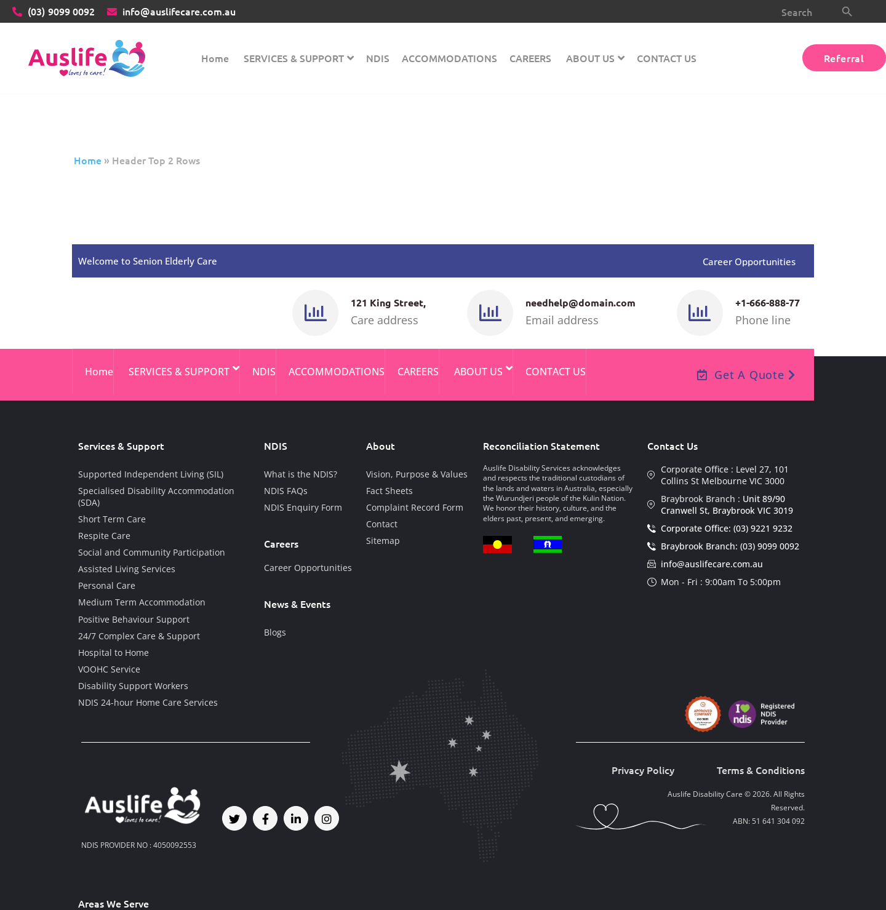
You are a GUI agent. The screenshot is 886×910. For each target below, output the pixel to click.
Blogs (275, 632)
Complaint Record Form (414, 507)
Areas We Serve (113, 903)
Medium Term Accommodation (142, 602)
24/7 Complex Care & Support (139, 636)
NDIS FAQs (286, 491)
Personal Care (106, 585)
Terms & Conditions (761, 769)
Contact (381, 524)
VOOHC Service (109, 669)
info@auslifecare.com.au (171, 11)
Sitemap (383, 540)
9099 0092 (53, 11)
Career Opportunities (749, 261)
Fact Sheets (389, 491)
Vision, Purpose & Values (417, 474)
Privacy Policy (643, 769)
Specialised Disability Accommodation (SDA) (156, 496)
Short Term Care (112, 519)
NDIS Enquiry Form (303, 507)
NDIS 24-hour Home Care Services (148, 702)
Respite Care (104, 535)
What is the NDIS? (300, 474)
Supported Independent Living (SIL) (150, 474)
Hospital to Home (113, 652)
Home (88, 160)
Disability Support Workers (133, 686)
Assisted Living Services (126, 569)
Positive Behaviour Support (134, 619)
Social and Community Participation (151, 552)
